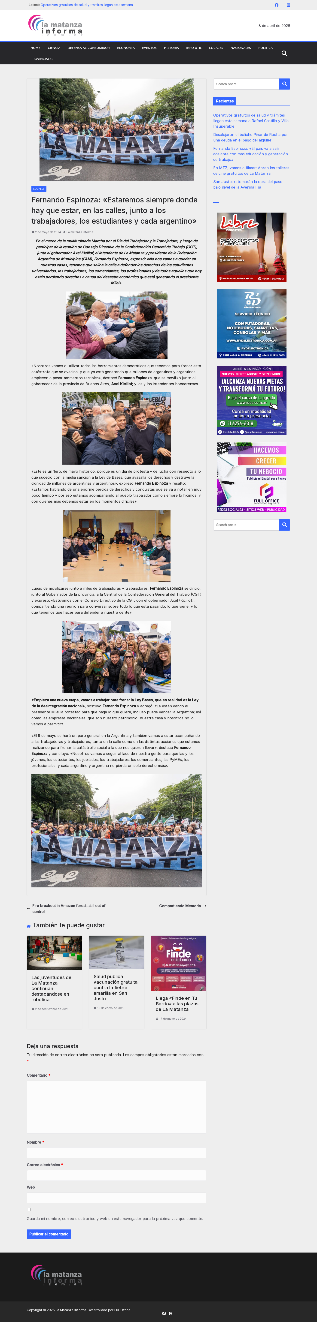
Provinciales (41, 59)
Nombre (35, 1142)
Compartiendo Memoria (182, 906)
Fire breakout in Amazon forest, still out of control (66, 908)
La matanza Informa (80, 232)
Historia (171, 47)
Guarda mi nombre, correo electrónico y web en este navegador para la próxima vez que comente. (115, 1218)
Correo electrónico (45, 1165)
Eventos (149, 47)
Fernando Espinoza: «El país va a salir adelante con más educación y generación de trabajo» (250, 154)
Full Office (122, 1310)
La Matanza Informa (71, 1310)
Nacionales (241, 47)
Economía (126, 47)
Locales (216, 47)
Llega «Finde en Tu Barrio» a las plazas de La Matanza (177, 1003)
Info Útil (194, 47)
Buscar (284, 84)
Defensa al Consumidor (89, 47)
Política (265, 47)
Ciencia (54, 47)
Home (35, 47)
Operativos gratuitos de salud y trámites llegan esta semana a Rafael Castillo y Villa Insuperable (251, 121)
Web (31, 1187)
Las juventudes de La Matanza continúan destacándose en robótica (51, 988)
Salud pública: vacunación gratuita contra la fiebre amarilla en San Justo (116, 987)
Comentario (38, 1075)
